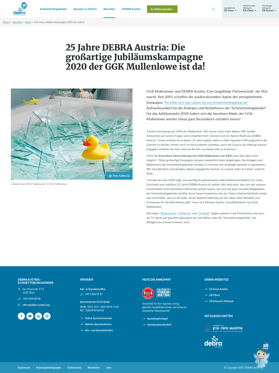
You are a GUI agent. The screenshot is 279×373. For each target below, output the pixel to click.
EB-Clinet (214, 295)
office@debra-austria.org (36, 304)
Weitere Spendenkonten (98, 324)
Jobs (108, 367)
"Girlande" (204, 213)
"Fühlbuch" (184, 213)
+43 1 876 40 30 (31, 298)
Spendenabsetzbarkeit (159, 324)
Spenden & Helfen (85, 8)
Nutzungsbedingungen (48, 367)
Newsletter (94, 367)
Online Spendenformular (98, 318)
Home (6, 22)
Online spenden (163, 9)
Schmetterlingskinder (53, 8)
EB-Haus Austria (218, 289)
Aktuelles (109, 8)
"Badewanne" (168, 213)
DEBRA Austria (131, 8)
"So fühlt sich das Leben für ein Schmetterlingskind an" (206, 102)
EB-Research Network (221, 301)
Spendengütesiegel (157, 318)
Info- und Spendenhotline (99, 330)
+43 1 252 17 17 (93, 294)
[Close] (273, 343)
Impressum (24, 367)
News (28, 22)
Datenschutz (74, 367)
